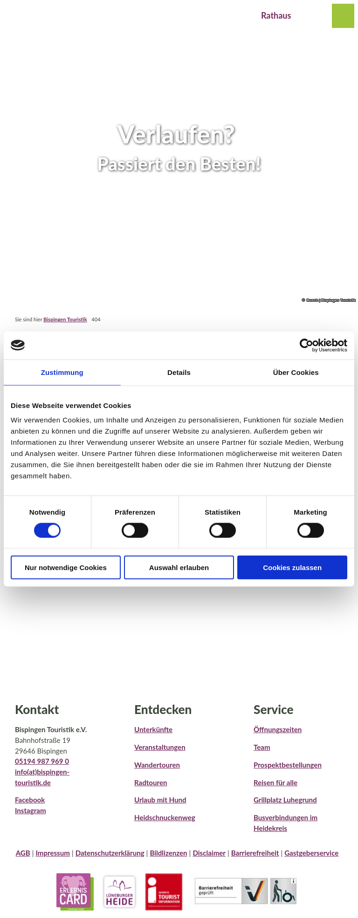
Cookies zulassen (292, 567)
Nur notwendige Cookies (66, 567)
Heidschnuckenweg (164, 817)
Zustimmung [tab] (62, 372)
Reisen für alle (275, 782)
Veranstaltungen (160, 747)
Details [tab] (179, 372)
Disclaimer (209, 853)
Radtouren (150, 782)
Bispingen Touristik (65, 319)
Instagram (30, 810)
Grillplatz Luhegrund (285, 800)
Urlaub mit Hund (160, 800)
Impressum (52, 853)
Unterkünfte (153, 729)
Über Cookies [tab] (296, 372)
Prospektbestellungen (288, 765)
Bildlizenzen (168, 853)
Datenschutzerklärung (110, 853)
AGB (23, 853)
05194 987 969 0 (42, 761)
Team (262, 747)
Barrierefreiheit (255, 853)
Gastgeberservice (311, 853)
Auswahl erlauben (179, 567)
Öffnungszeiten (278, 729)
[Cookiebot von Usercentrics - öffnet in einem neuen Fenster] (306, 345)
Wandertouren (157, 765)
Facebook (30, 800)
